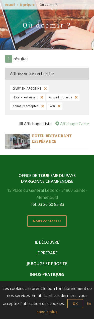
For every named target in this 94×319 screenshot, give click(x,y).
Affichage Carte (74, 123)
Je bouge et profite (47, 263)
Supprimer (45, 88)
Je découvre (47, 242)
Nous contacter (47, 221)
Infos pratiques (47, 274)
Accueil (10, 5)
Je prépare (27, 5)
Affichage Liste (37, 123)
